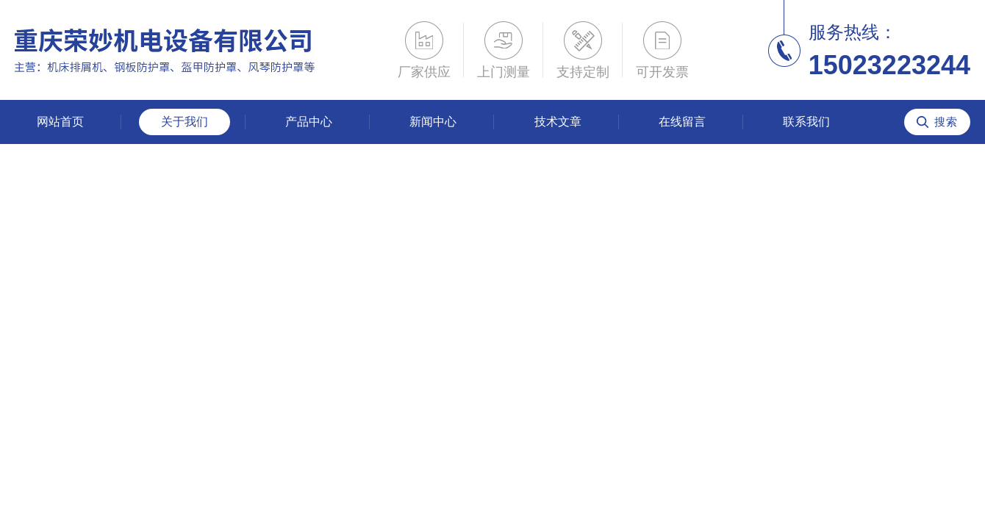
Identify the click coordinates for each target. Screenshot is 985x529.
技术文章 (557, 121)
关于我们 (184, 121)
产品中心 (308, 121)
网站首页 (60, 121)
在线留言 (682, 121)
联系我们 (806, 121)
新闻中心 (432, 121)
